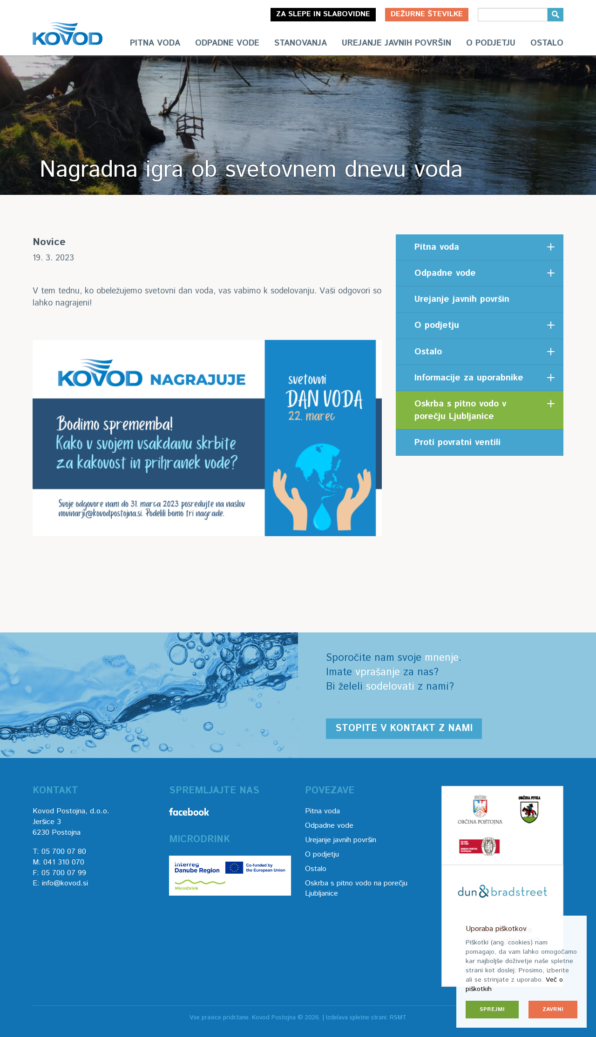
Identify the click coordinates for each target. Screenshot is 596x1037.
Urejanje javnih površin (396, 43)
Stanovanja (300, 43)
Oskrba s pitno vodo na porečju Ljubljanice (356, 888)
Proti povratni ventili (457, 442)
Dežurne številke (427, 14)
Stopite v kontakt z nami (404, 728)
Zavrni (552, 1009)
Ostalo (546, 43)
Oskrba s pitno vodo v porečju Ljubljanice (460, 410)
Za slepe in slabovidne (323, 14)
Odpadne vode (227, 43)
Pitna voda (155, 43)
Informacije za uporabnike (468, 378)
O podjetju (490, 43)
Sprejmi (492, 1009)
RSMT (398, 1017)
